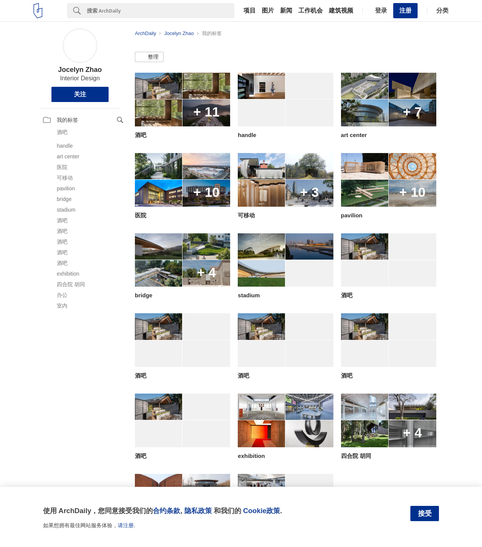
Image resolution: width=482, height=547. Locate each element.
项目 (249, 11)
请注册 (126, 525)
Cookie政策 (261, 511)
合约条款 (166, 511)
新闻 (286, 11)
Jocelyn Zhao (80, 69)
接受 (425, 513)
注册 (405, 10)
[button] (149, 57)
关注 (80, 94)
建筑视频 (341, 11)
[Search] (160, 10)
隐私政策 (198, 511)
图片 (268, 11)
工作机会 (310, 11)
